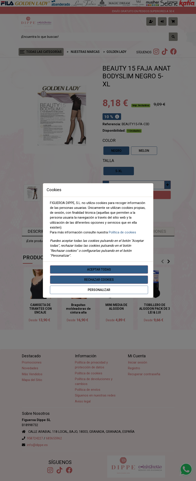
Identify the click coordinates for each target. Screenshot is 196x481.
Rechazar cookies (99, 279)
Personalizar (99, 290)
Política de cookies (122, 232)
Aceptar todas (99, 269)
